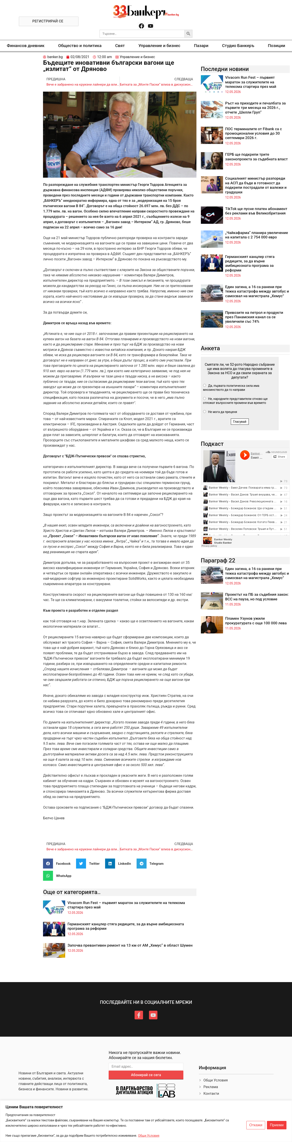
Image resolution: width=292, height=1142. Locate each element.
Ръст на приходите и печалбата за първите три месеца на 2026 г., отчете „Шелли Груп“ (255, 107)
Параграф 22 (218, 560)
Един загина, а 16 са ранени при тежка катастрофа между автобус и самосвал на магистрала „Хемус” (257, 291)
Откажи (255, 1125)
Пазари (201, 45)
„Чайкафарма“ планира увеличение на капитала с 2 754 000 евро (256, 234)
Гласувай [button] (240, 421)
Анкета (210, 348)
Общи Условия (148, 1135)
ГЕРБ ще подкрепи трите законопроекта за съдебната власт (256, 156)
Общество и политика (80, 45)
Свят (120, 45)
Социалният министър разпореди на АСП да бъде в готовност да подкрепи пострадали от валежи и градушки (256, 185)
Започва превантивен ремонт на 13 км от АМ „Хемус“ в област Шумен (129, 945)
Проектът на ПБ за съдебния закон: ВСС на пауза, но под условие (257, 596)
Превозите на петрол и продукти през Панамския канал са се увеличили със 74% (254, 317)
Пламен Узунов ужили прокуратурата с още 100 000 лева (256, 620)
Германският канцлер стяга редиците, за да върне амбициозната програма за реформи (250, 263)
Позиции (276, 45)
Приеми (277, 1125)
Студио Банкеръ (238, 45)
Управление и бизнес (159, 45)
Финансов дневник (26, 45)
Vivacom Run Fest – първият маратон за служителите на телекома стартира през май (250, 82)
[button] (58, 864)
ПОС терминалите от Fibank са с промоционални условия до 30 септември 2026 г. (253, 133)
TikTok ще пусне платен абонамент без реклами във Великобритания (256, 210)
